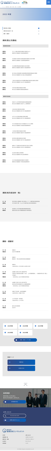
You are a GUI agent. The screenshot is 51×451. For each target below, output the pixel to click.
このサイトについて (29, 438)
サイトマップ (28, 442)
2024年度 (24, 327)
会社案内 (4, 442)
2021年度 (24, 333)
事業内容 (16, 363)
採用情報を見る (11, 402)
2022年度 (9, 333)
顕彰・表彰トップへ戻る (23, 340)
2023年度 (39, 327)
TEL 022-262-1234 (12, 416)
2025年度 (9, 327)
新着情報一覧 (5, 438)
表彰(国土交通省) (7, 29)
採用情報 (4, 444)
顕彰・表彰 (14, 6)
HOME (4, 435)
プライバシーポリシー (30, 440)
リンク (27, 444)
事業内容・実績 (8, 6)
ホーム (4, 6)
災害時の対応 (16, 369)
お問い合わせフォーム (12, 420)
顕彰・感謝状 (6, 34)
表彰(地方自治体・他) (8, 31)
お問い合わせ (28, 435)
